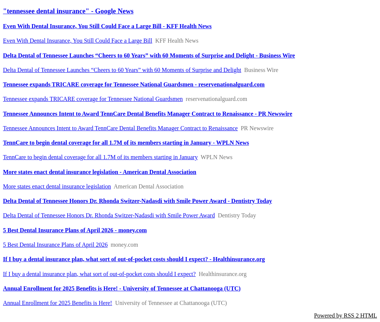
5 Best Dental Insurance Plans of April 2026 (55, 245)
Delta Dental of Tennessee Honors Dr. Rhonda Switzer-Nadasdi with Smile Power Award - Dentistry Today (137, 201)
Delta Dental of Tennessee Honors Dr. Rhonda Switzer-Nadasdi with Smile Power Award (109, 215)
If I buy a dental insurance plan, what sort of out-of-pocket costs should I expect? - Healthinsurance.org (134, 259)
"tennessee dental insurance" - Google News (68, 11)
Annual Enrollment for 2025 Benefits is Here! (57, 303)
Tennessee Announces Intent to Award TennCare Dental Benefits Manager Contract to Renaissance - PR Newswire (147, 114)
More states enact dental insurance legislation (57, 186)
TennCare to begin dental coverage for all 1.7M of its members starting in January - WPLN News (126, 142)
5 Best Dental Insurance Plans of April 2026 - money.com (75, 230)
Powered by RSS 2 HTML (345, 315)
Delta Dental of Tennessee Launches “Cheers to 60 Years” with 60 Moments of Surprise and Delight (122, 70)
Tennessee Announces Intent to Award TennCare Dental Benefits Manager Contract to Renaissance (120, 128)
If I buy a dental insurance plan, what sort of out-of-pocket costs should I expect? (99, 274)
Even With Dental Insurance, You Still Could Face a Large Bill (77, 40)
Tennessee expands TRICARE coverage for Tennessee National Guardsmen (93, 99)
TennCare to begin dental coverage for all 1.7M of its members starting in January (100, 157)
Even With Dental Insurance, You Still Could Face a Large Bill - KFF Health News (107, 26)
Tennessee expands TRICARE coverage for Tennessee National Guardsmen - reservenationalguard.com (134, 84)
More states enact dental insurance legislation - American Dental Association (99, 172)
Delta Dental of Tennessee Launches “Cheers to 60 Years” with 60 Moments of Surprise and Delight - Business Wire (149, 55)
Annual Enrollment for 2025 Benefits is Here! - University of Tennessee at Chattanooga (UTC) (121, 288)
